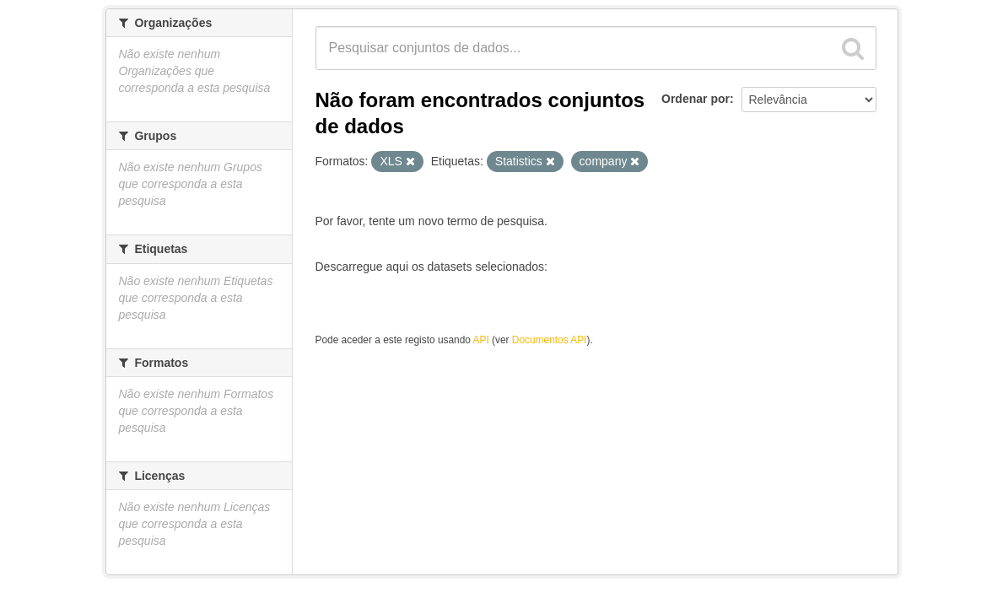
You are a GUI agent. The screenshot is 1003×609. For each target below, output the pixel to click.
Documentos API (549, 340)
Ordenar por (695, 98)
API (481, 340)
